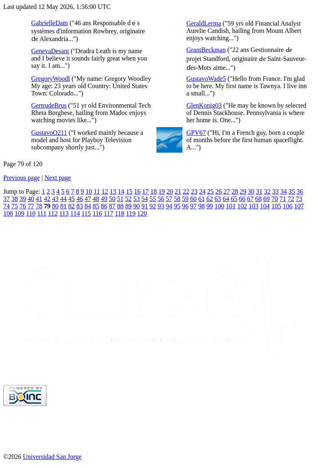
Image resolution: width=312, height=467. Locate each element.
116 (97, 213)
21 (178, 191)
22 (186, 191)
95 (177, 206)
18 (153, 191)
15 (129, 191)
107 (299, 206)
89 (128, 206)
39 (23, 198)
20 (170, 191)
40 (31, 198)
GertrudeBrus (49, 105)
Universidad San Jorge (52, 456)
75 (14, 206)
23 (194, 191)
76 (23, 206)
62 (209, 198)
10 (89, 191)
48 (96, 198)
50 (112, 198)
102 (242, 206)
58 (177, 198)
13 (113, 191)
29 (243, 191)
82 (71, 206)
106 (287, 206)
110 (30, 213)
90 (136, 206)
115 (86, 213)
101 (231, 206)
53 (136, 198)
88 (120, 206)
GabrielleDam (49, 22)
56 (161, 198)
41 (39, 198)
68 (258, 198)
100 (219, 206)
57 (169, 198)
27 (226, 191)
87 (112, 206)
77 (31, 206)
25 (210, 191)
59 (185, 198)
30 (251, 191)
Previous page (21, 177)
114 (75, 213)
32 (267, 191)
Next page (57, 177)
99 (209, 206)
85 (96, 206)
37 (6, 198)
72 (291, 198)
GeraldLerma (203, 23)
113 (64, 213)
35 (291, 191)
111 (41, 213)
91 (144, 206)
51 (120, 198)
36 (300, 191)
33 (275, 191)
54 (144, 198)
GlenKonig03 (204, 105)
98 (201, 206)
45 (71, 198)
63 (217, 198)
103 (253, 206)
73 (299, 198)
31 (259, 191)
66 (242, 198)
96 (185, 206)
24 (202, 191)
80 (55, 206)
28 (235, 191)
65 (234, 198)
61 (201, 198)
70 (274, 198)
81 (63, 206)
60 (193, 198)
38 (14, 198)
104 (265, 206)
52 (128, 198)
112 (52, 213)
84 (87, 206)
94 (169, 206)
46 (79, 198)
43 (55, 198)
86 (104, 206)
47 (87, 198)
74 (6, 206)
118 (119, 213)
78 (39, 206)
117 (108, 213)
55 (153, 198)
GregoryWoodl (50, 78)
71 (283, 198)
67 (250, 198)
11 (97, 191)
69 (266, 198)
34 (283, 191)
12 (105, 191)
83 (79, 206)
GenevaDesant (50, 51)
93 (161, 206)
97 (193, 206)
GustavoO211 (49, 132)
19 (161, 191)
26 (218, 191)
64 (226, 198)
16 (137, 191)
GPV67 (196, 132)
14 (121, 191)
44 (63, 198)
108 (8, 213)
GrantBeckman (206, 49)
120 (142, 213)
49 (104, 198)
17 (145, 191)
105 (276, 206)
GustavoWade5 (206, 78)
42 (47, 198)
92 (153, 206)
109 (19, 213)
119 (130, 213)
